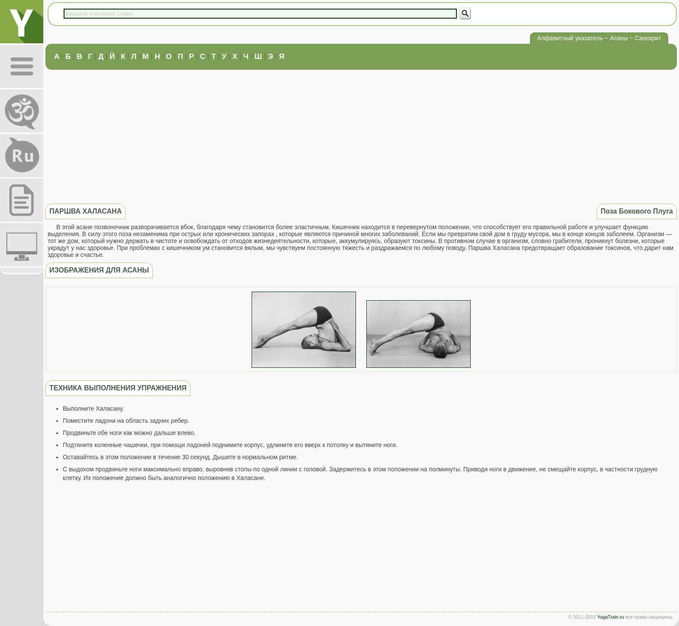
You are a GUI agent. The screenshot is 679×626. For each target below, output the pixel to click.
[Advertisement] (361, 135)
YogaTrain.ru (610, 617)
